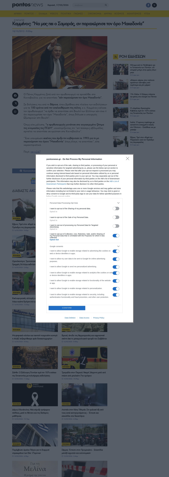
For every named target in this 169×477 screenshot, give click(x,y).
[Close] (128, 159)
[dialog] (84, 238)
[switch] (116, 208)
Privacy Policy (98, 318)
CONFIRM (67, 308)
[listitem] (84, 203)
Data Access (84, 318)
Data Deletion (70, 318)
